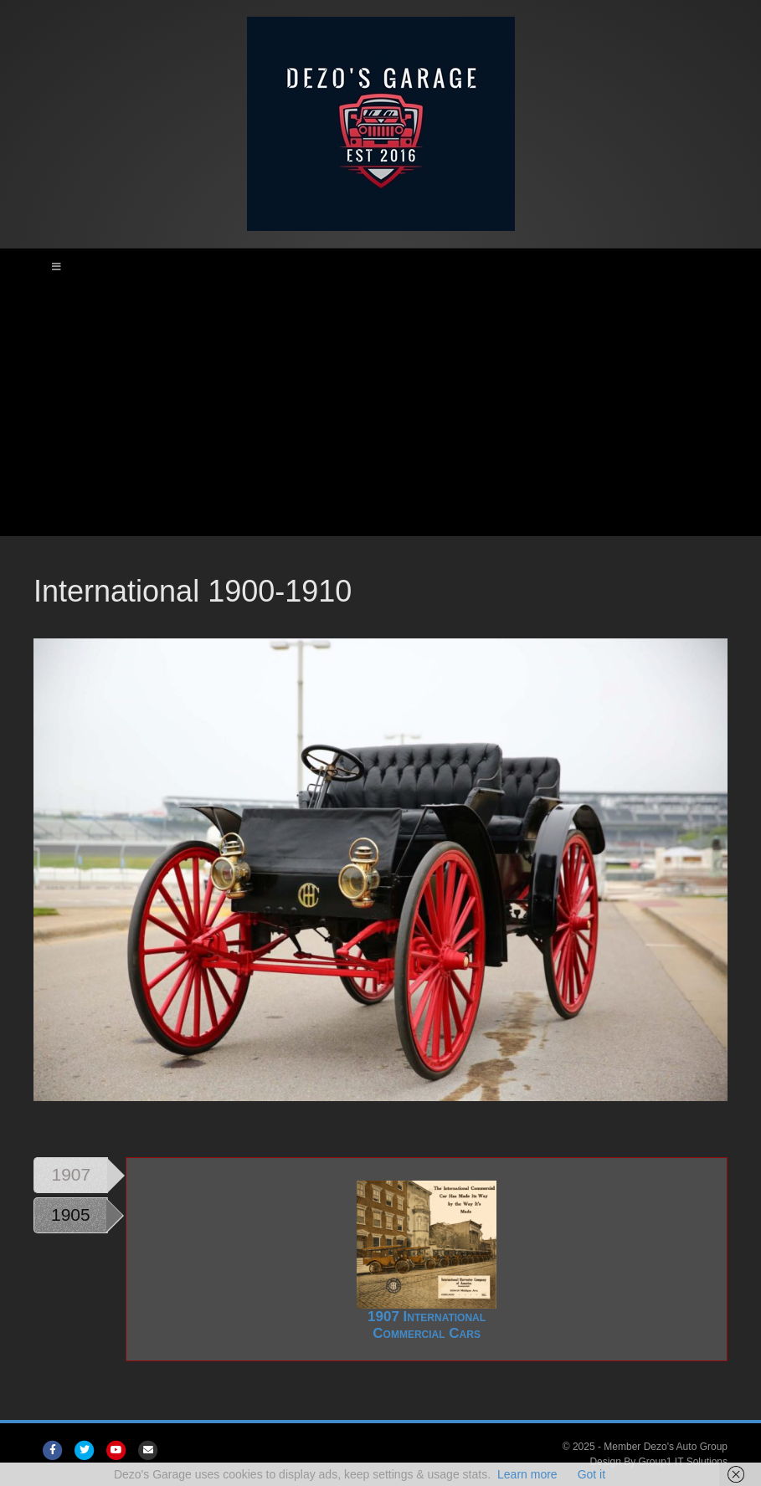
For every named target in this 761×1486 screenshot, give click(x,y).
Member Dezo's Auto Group (666, 1447)
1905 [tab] (70, 1214)
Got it (591, 1474)
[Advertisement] (380, 411)
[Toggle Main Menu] (380, 267)
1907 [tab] (71, 1174)
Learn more (527, 1474)
